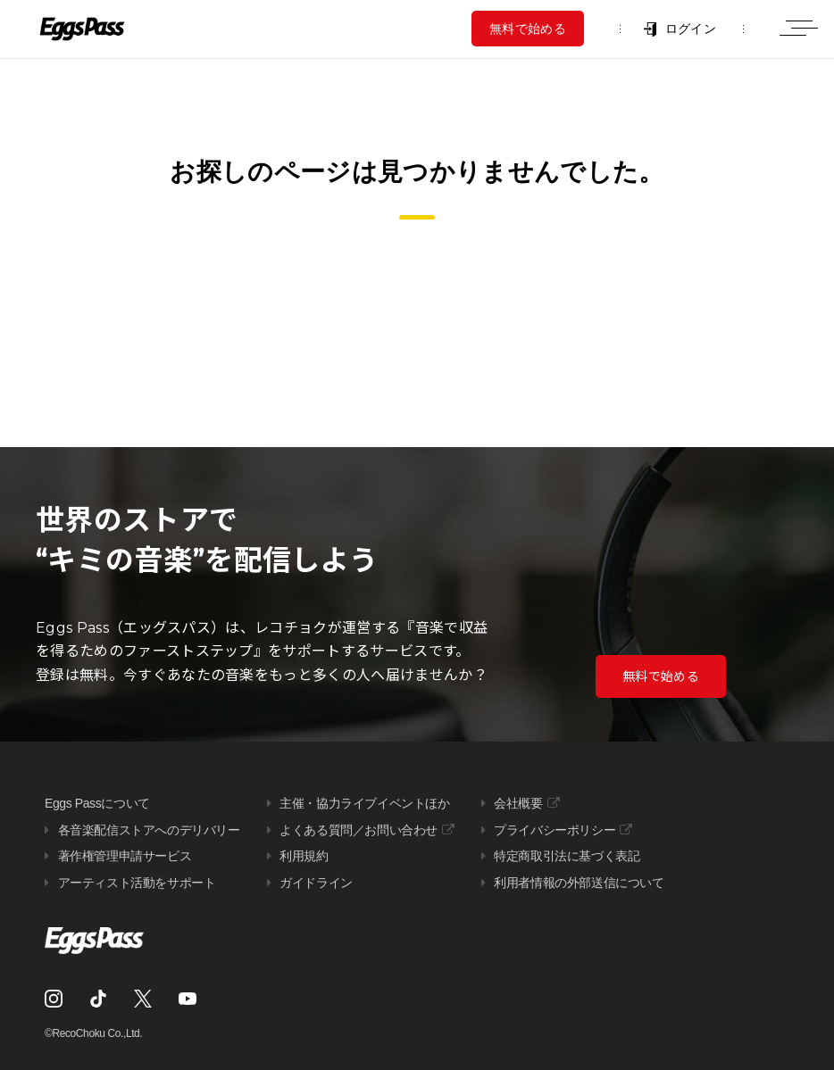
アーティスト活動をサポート (137, 882)
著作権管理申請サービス (125, 856)
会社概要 (518, 803)
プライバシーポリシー (554, 830)
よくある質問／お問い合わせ (358, 830)
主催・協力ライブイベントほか (364, 803)
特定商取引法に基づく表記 (566, 856)
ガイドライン (316, 882)
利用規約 (303, 856)
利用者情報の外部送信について (578, 882)
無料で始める (527, 28)
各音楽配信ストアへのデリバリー (149, 830)
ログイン (690, 28)
